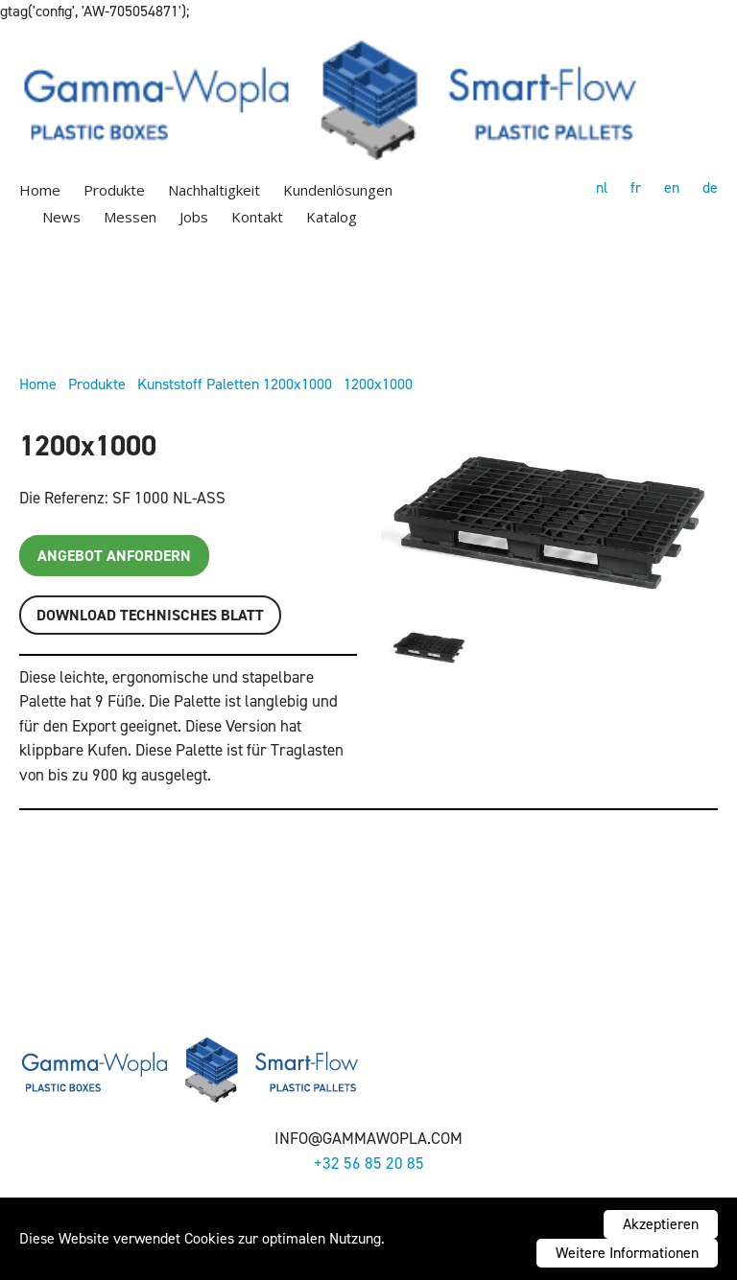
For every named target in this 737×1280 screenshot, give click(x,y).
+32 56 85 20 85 (369, 1163)
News (61, 216)
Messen (130, 216)
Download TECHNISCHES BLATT (150, 615)
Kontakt (257, 216)
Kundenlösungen (337, 189)
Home (39, 189)
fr (635, 187)
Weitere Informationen (627, 1253)
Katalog (331, 216)
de (710, 187)
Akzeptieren (661, 1224)
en (671, 187)
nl (601, 187)
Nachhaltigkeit (214, 189)
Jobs (193, 216)
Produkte (114, 189)
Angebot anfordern (114, 556)
